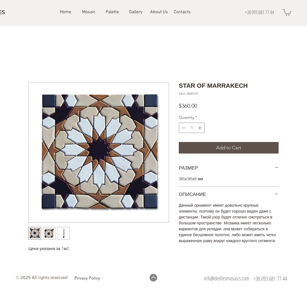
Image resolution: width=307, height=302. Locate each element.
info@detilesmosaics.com (226, 278)
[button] (287, 12)
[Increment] (200, 128)
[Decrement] (183, 128)
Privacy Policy (87, 278)
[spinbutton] (192, 128)
